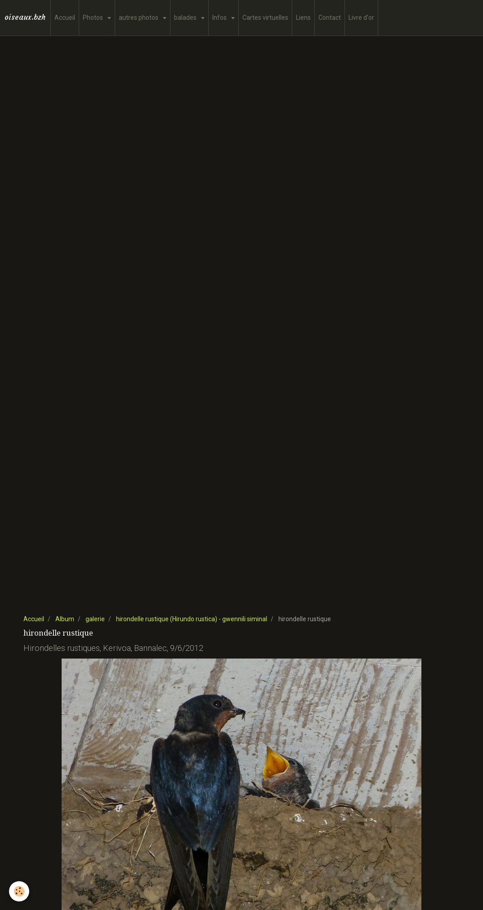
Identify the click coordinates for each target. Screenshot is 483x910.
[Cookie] (19, 891)
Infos (220, 17)
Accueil (64, 17)
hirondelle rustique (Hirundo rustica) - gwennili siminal (191, 619)
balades (186, 17)
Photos (93, 17)
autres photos (139, 17)
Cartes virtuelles (265, 17)
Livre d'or (361, 17)
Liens (303, 17)
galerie (95, 619)
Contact (329, 17)
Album (64, 619)
